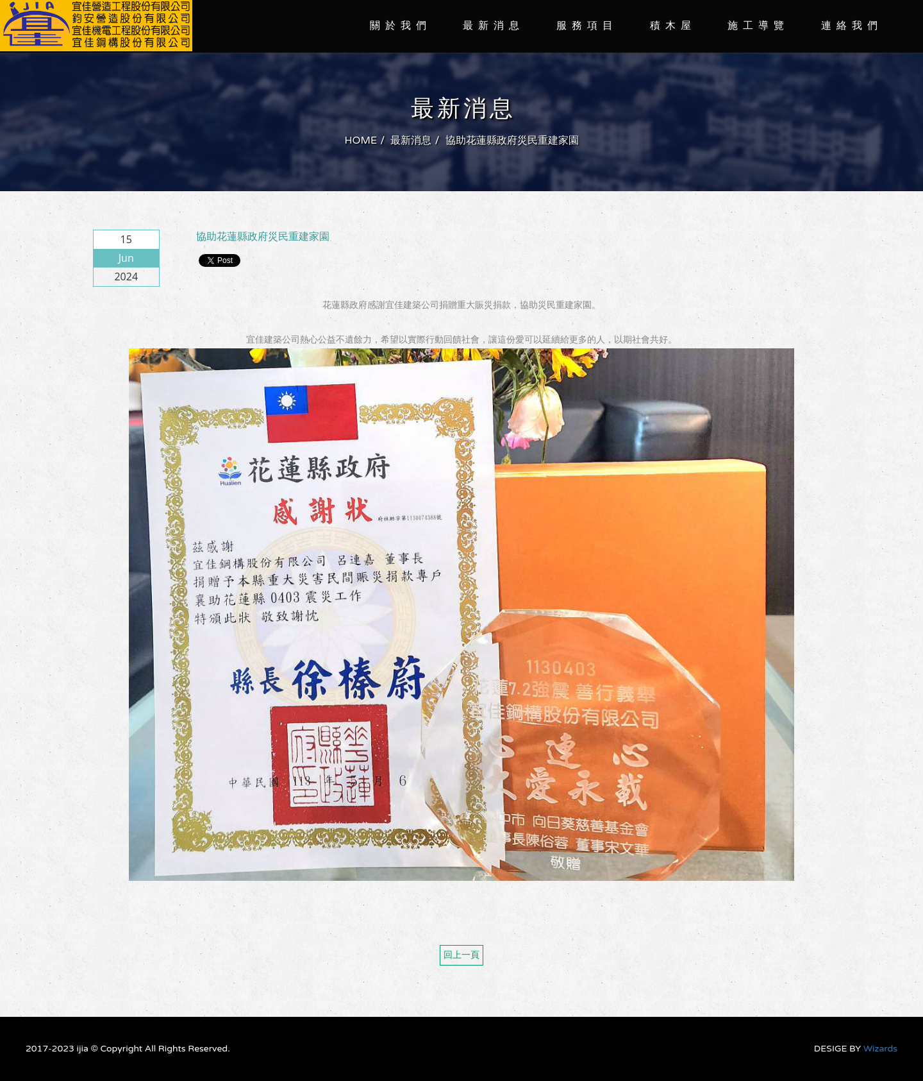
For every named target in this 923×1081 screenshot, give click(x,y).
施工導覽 (758, 25)
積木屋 (673, 25)
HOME (360, 140)
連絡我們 (852, 25)
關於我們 (400, 25)
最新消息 (493, 25)
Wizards (880, 1048)
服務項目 (587, 25)
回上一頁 (461, 954)
